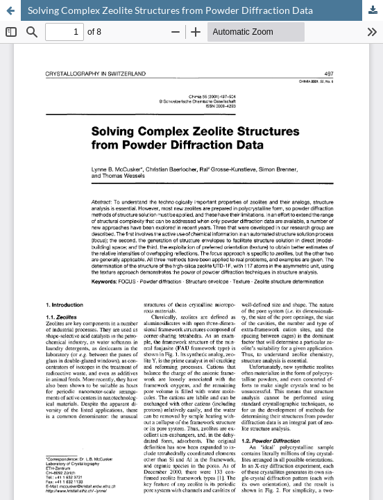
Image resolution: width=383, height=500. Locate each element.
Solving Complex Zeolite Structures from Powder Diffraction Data (170, 10)
